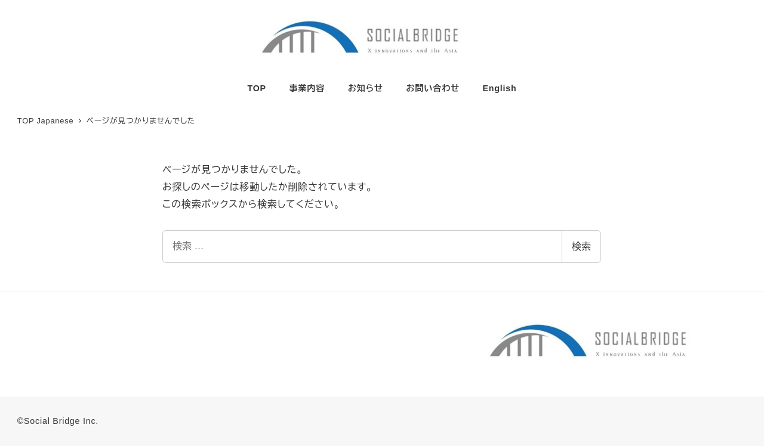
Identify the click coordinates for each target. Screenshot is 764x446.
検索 (581, 246)
